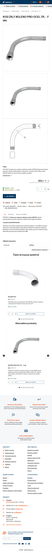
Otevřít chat (19, 509)
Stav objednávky (32, 468)
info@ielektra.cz (23, 505)
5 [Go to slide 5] (27, 319)
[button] (34, 2)
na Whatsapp (18, 512)
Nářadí (7, 467)
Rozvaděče (8, 458)
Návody (5, 478)
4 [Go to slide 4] (25, 319)
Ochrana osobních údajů (34, 493)
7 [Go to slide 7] (30, 319)
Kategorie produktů (33, 450)
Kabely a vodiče (9, 450)
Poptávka (5, 488)
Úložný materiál (25, 11)
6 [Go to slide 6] (28, 319)
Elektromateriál (15, 11)
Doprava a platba (32, 452)
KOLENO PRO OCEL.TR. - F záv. (17, 365)
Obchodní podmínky (33, 463)
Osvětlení (7, 464)
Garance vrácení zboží (33, 458)
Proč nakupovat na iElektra (35, 483)
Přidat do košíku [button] (30, 313)
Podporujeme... (31, 490)
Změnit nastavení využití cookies (12, 490)
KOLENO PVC (12, 296)
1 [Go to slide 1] (19, 319)
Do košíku (9, 196)
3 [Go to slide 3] (23, 319)
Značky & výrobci (8, 485)
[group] (26, 287)
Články (29, 470)
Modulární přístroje (10, 461)
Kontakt (29, 455)
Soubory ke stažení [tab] (21, 214)
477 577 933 (9, 502)
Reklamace (30, 460)
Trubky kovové (34, 11)
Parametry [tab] (11, 214)
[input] (12, 314)
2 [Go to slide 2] (21, 319)
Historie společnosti (33, 488)
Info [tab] (5, 214)
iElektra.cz (7, 11)
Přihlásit (27, 538)
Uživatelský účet (32, 465)
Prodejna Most (31, 480)
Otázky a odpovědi (8, 483)
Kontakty (30, 478)
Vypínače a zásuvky (10, 456)
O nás (29, 485)
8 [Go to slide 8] (32, 319)
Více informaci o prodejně (13, 524)
